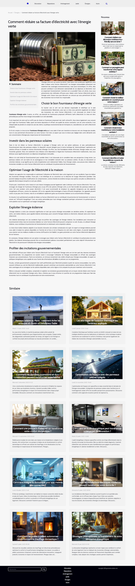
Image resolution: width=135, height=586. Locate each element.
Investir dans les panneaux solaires (20, 92)
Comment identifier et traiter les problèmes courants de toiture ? (113, 160)
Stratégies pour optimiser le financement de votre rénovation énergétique (97, 538)
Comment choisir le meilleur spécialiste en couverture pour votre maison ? (113, 100)
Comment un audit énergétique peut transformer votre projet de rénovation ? (97, 430)
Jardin (77, 3)
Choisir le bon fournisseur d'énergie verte (22, 88)
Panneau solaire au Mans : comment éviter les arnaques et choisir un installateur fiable (37, 322)
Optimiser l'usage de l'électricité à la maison (23, 96)
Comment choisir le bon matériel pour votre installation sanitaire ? (112, 130)
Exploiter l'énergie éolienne (18, 100)
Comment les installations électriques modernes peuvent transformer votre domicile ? (97, 484)
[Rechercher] (24, 569)
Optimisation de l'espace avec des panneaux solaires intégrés (97, 376)
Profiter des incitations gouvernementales (23, 104)
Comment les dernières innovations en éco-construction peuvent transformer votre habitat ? (38, 376)
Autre (98, 3)
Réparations (51, 3)
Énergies (87, 3)
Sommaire (16, 84)
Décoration (37, 3)
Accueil (10, 12)
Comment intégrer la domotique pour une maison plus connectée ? (37, 484)
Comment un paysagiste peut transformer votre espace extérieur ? (113, 69)
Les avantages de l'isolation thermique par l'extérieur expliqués (97, 322)
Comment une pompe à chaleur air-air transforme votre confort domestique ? (37, 430)
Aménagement (65, 3)
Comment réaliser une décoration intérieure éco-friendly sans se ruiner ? (113, 39)
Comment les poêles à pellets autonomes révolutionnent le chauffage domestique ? (37, 538)
